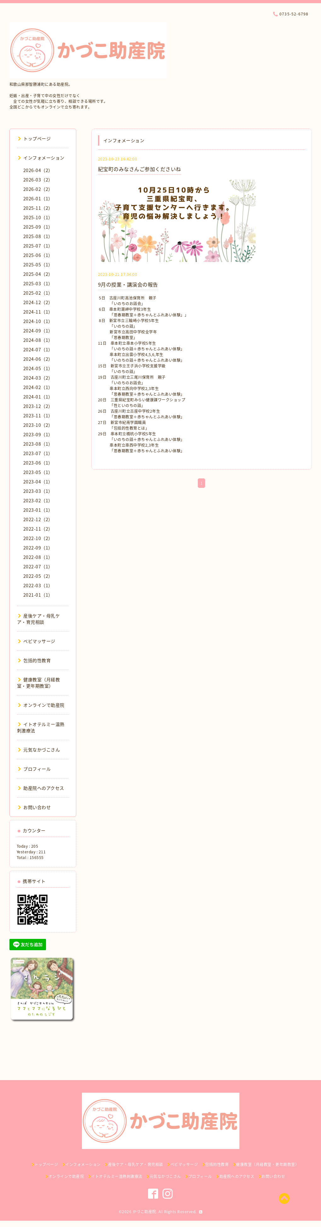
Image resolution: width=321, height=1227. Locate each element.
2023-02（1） (38, 500)
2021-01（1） (38, 595)
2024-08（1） (38, 340)
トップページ (34, 138)
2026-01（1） (38, 198)
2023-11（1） (38, 415)
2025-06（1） (38, 255)
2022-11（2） (38, 529)
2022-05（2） (38, 576)
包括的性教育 (34, 660)
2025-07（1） (38, 246)
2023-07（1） (38, 453)
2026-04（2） (38, 170)
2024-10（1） (38, 321)
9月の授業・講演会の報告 (128, 284)
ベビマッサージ (36, 641)
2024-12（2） (38, 302)
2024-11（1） (38, 312)
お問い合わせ (34, 807)
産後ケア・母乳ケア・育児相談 (38, 618)
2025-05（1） (38, 264)
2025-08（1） (38, 236)
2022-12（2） (38, 519)
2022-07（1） (38, 566)
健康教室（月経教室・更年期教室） (38, 682)
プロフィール (34, 769)
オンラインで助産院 (41, 705)
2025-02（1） (38, 293)
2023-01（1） (38, 510)
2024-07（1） (38, 349)
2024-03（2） (38, 378)
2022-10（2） (38, 538)
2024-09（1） (38, 330)
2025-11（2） (38, 208)
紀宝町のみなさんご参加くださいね (139, 169)
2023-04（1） (38, 481)
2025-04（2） (38, 274)
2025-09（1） (38, 227)
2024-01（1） (38, 396)
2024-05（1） (38, 368)
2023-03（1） (38, 491)
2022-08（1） (38, 557)
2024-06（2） (38, 359)
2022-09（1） (38, 547)
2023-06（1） (38, 463)
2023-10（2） (38, 425)
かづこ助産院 (144, 1211)
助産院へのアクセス (41, 788)
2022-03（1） (38, 585)
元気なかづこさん (39, 749)
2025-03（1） (38, 283)
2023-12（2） (38, 406)
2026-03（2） (38, 179)
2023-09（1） (38, 434)
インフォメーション (41, 157)
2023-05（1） (38, 472)
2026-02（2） (38, 189)
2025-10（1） (38, 217)
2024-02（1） (38, 387)
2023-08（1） (38, 444)
